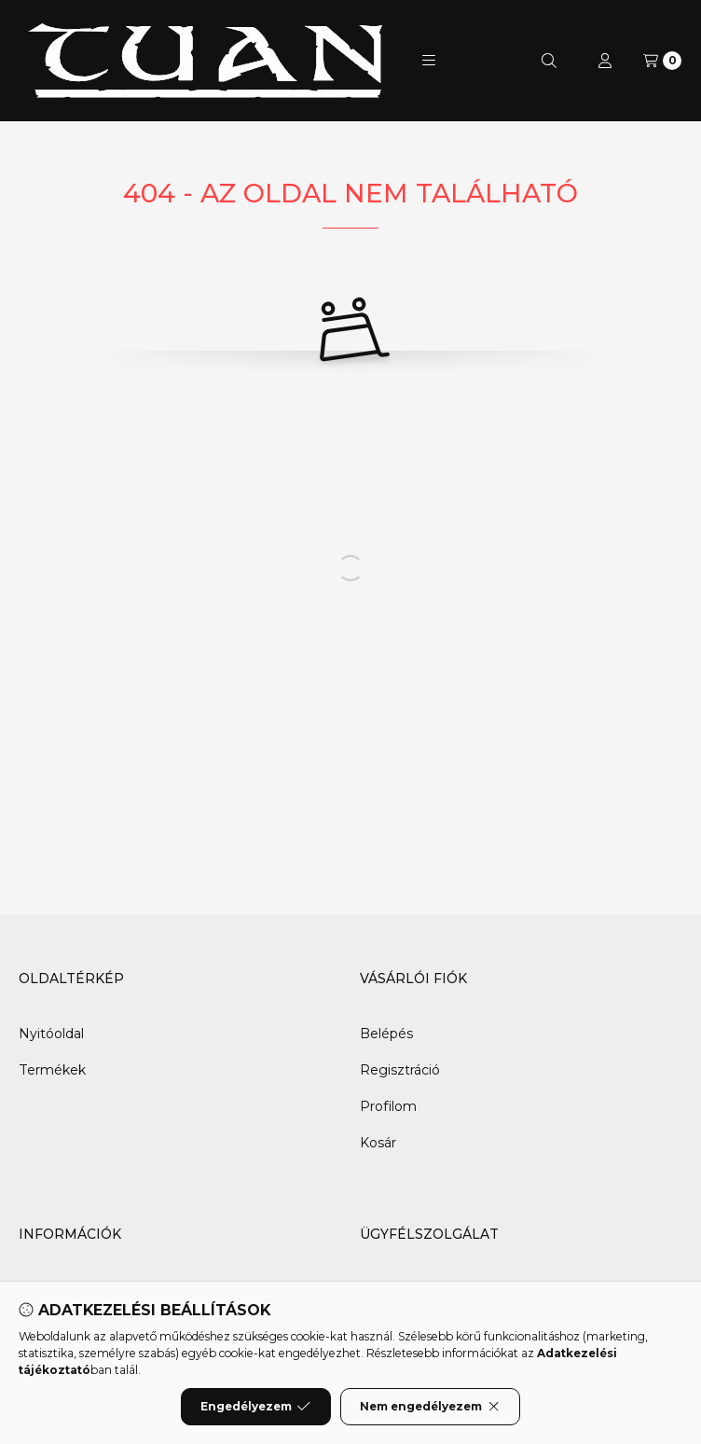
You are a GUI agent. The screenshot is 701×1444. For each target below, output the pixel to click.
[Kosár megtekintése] (662, 60)
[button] (428, 60)
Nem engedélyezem (430, 1406)
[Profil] (605, 60)
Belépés (386, 1033)
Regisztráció (400, 1070)
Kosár (378, 1142)
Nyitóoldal (51, 1033)
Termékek (52, 1070)
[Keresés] (549, 60)
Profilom (388, 1106)
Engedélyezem (255, 1406)
